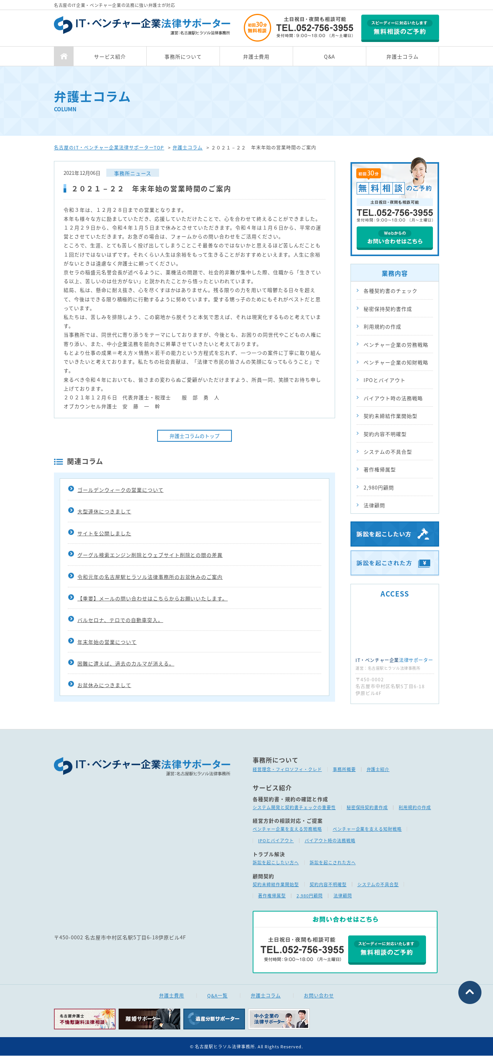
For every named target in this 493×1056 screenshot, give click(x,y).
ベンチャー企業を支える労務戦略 (287, 829)
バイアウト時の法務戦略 (393, 398)
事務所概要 (344, 769)
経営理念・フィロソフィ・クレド (287, 769)
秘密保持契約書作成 (388, 308)
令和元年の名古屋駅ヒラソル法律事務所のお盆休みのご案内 (150, 579)
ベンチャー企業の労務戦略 (396, 344)
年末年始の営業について (107, 644)
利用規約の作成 (382, 326)
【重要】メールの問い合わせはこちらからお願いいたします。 (152, 601)
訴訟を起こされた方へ (333, 862)
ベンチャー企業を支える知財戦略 (367, 829)
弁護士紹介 (378, 769)
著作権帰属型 (380, 469)
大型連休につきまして (104, 514)
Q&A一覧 (217, 995)
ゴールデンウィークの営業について (120, 492)
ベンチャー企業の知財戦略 (396, 362)
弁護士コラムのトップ (194, 438)
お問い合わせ (319, 995)
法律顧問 (374, 505)
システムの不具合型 (388, 451)
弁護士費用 (256, 56)
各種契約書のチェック (391, 290)
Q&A (329, 56)
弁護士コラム (402, 56)
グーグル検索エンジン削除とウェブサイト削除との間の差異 (150, 557)
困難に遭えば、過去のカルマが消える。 (125, 666)
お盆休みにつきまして (104, 687)
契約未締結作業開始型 (391, 415)
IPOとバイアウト (385, 380)
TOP (63, 56)
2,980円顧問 (379, 487)
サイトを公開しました (104, 535)
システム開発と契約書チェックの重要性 (294, 807)
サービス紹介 (110, 56)
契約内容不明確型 (385, 433)
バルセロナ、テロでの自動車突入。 (120, 622)
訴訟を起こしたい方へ (276, 862)
